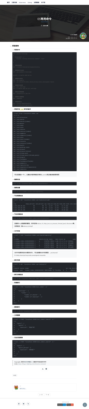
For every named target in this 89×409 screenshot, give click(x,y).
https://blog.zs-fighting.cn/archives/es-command (32, 364)
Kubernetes (22, 2)
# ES (15, 375)
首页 (8, 2)
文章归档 (14, 2)
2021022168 (65, 402)
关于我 (42, 2)
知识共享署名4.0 (29, 362)
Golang (29, 2)
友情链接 (36, 2)
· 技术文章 (45, 25)
